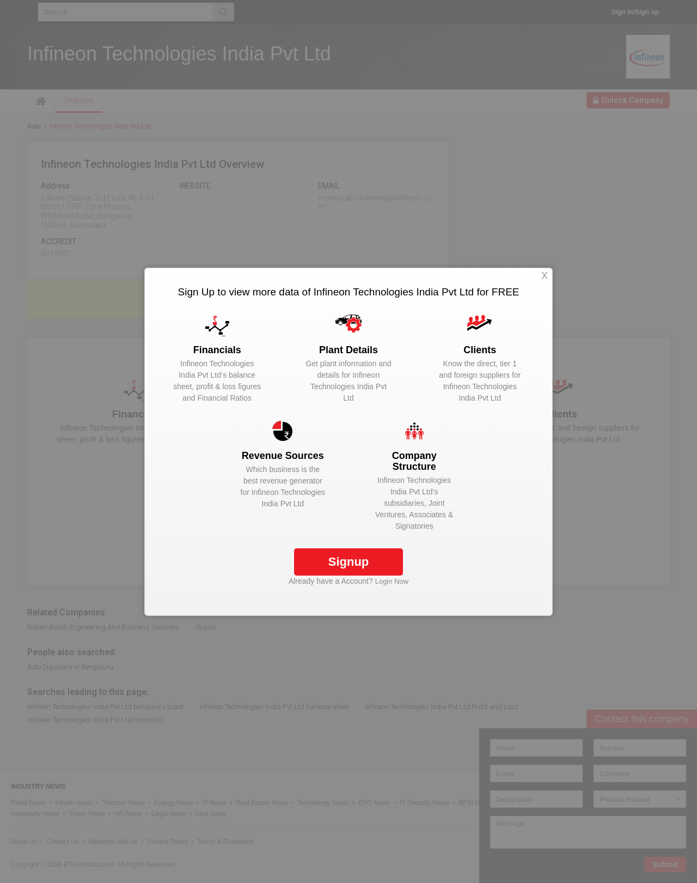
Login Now (391, 581)
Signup (348, 561)
